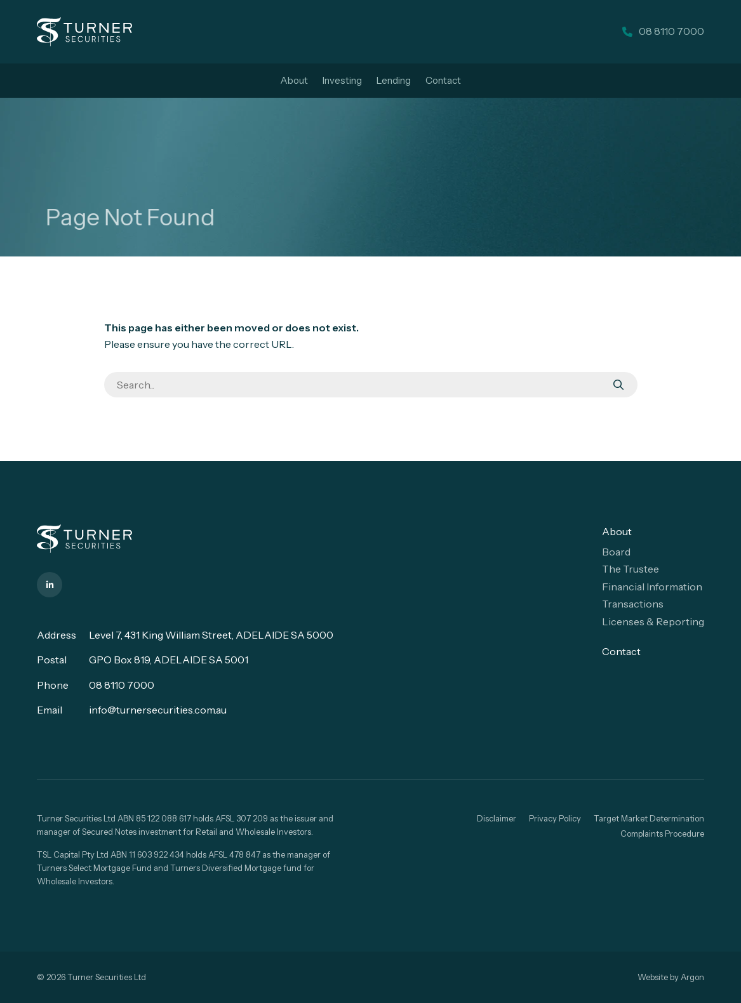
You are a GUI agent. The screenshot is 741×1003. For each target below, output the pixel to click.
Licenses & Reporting (653, 621)
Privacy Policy (555, 818)
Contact (443, 80)
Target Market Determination (649, 818)
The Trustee (630, 568)
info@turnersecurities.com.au (158, 709)
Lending (394, 80)
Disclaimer (496, 818)
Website (653, 977)
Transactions (633, 603)
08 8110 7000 (121, 685)
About (294, 80)
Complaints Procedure (662, 833)
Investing (342, 80)
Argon (692, 977)
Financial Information (652, 586)
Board (616, 551)
